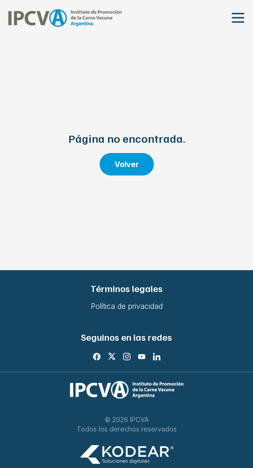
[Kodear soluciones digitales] (126, 454)
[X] (112, 356)
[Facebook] (97, 356)
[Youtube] (141, 356)
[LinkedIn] (156, 356)
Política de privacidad (127, 306)
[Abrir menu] (238, 18)
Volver (127, 164)
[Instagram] (126, 356)
